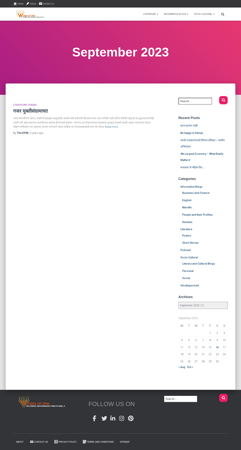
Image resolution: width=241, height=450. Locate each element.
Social (186, 278)
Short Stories (190, 242)
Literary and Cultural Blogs (198, 263)
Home (18, 3)
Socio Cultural (204, 14)
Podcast (185, 250)
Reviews (187, 222)
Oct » (190, 367)
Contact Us (46, 3)
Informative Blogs (176, 14)
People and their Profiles (197, 214)
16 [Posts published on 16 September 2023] (217, 347)
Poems (32, 105)
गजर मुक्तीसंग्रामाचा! (30, 111)
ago (36, 132)
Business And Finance (196, 192)
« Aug (181, 367)
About (31, 3)
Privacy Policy (65, 442)
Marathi (187, 207)
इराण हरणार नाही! (189, 125)
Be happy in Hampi (191, 132)
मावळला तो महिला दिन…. (192, 167)
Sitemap (125, 442)
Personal (188, 270)
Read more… (112, 126)
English (186, 200)
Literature (150, 14)
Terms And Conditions (98, 442)
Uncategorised (189, 285)
